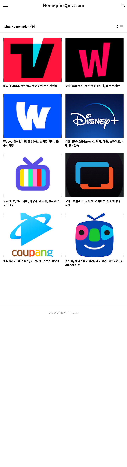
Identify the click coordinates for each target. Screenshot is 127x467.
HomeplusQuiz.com (63, 5)
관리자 (75, 460)
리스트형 (122, 125)
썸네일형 (117, 125)
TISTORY (64, 460)
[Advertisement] (63, 35)
